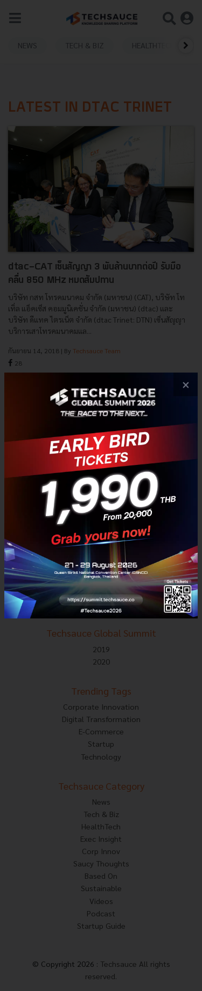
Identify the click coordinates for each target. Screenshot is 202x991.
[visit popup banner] (101, 496)
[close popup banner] (185, 385)
